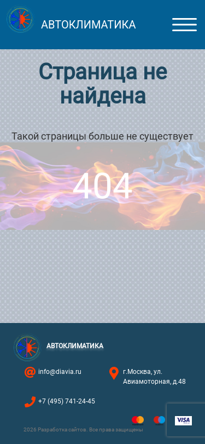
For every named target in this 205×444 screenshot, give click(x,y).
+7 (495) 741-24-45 (66, 401)
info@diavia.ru (59, 372)
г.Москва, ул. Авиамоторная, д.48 (154, 376)
